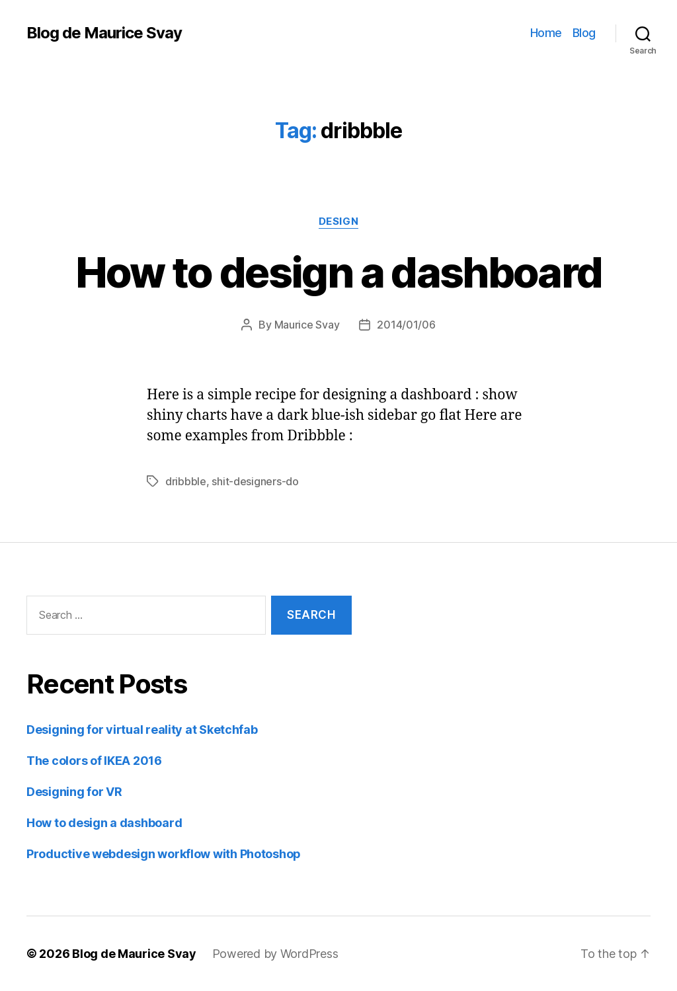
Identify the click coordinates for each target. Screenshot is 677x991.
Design (338, 221)
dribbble (185, 481)
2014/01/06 (406, 324)
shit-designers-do (255, 481)
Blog (584, 33)
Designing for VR (74, 792)
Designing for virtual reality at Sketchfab (142, 729)
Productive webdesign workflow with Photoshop (163, 854)
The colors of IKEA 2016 (94, 761)
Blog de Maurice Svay (104, 33)
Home (546, 33)
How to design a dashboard (338, 272)
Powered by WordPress (275, 954)
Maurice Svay (307, 324)
